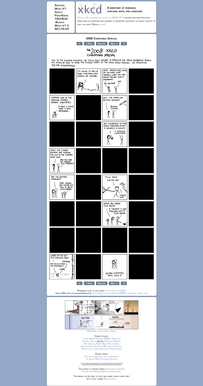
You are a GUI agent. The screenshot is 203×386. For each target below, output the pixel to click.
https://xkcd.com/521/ (115, 290)
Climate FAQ (92, 359)
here (103, 24)
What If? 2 (62, 25)
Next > (114, 43)
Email (65, 15)
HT (67, 28)
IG (66, 18)
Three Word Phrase (92, 338)
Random (101, 43)
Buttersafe (89, 344)
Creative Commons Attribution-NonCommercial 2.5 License (103, 370)
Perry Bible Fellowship (107, 344)
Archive (60, 5)
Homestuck (87, 349)
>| (124, 43)
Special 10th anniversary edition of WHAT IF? (100, 17)
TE (63, 28)
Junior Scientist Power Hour (107, 349)
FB (62, 18)
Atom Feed (104, 331)
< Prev (89, 43)
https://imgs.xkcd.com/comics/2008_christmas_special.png (120, 293)
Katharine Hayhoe (108, 359)
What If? (60, 8)
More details (110, 379)
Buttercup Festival (112, 346)
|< (79, 43)
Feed (58, 15)
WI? (57, 28)
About (59, 12)
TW (57, 18)
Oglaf (93, 341)
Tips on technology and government (101, 356)
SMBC (107, 338)
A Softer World (112, 341)
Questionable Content (91, 346)
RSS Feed (92, 331)
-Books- (60, 22)
